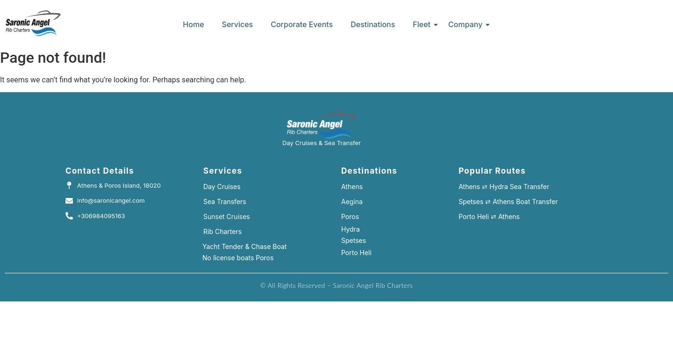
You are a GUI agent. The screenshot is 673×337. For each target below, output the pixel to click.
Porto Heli (356, 252)
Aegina (352, 201)
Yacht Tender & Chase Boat (244, 246)
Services (237, 24)
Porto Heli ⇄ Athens (489, 216)
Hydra (350, 229)
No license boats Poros (237, 258)
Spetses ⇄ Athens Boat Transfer (508, 201)
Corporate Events (302, 24)
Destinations (373, 24)
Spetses (353, 240)
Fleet (423, 24)
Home (193, 24)
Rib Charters (222, 231)
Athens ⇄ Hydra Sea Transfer (503, 186)
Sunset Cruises (226, 216)
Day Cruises (222, 186)
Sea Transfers (224, 201)
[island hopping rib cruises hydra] (33, 23)
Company (467, 24)
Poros (350, 216)
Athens (352, 186)
